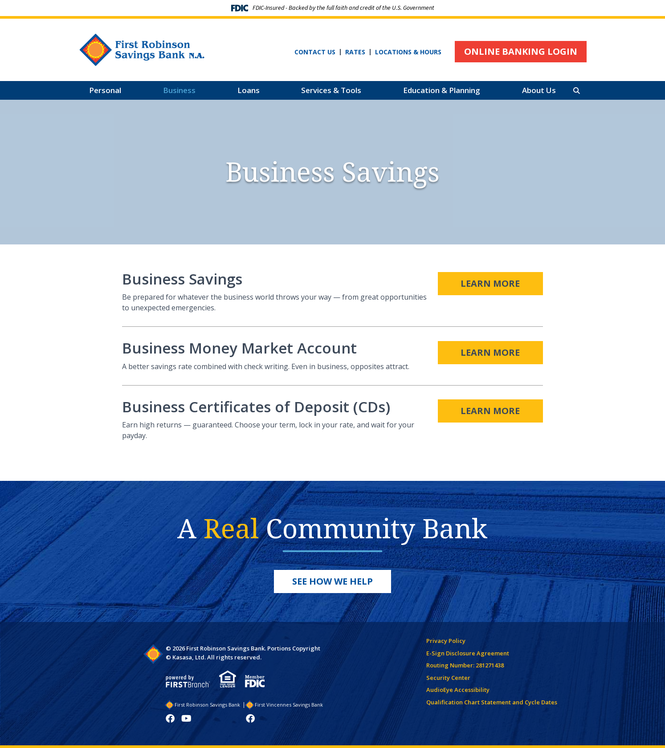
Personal (105, 90)
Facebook (170, 718)
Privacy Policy (445, 641)
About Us (539, 90)
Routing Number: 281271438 (465, 665)
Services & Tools (331, 90)
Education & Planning (441, 90)
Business (179, 90)
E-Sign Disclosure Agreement (467, 653)
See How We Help (332, 581)
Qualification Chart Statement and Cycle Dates (491, 702)
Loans (248, 90)
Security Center (448, 678)
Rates (355, 52)
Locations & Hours (408, 52)
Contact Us (314, 52)
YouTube (186, 718)
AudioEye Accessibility (458, 690)
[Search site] (576, 90)
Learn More (490, 282)
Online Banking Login (520, 51)
